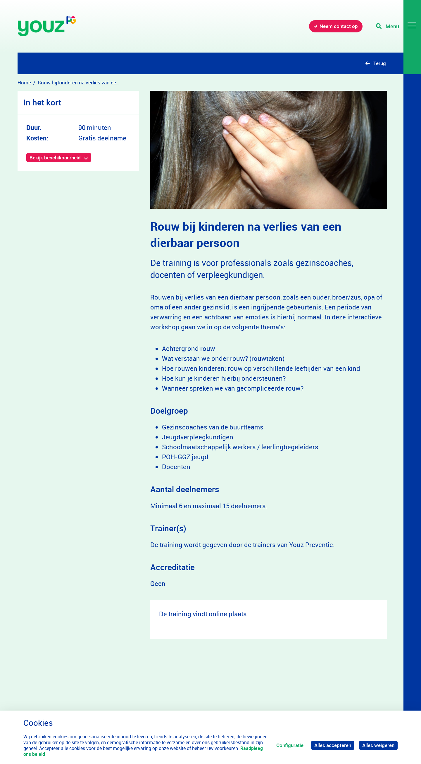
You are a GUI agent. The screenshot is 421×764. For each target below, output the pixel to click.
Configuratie (289, 745)
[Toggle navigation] (398, 26)
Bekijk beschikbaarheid (55, 157)
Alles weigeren (378, 745)
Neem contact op (339, 26)
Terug (379, 63)
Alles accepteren (332, 745)
